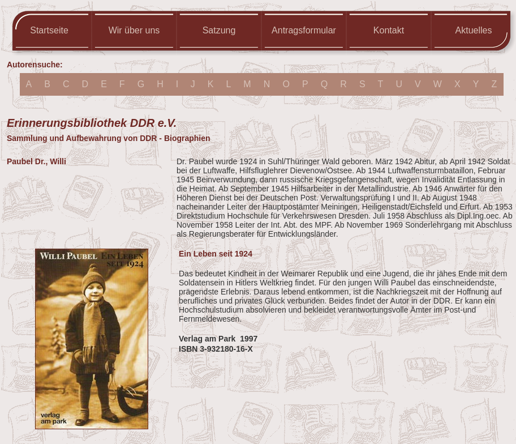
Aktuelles (473, 30)
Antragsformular (304, 30)
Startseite (49, 30)
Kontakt (388, 30)
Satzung (219, 30)
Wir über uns (134, 30)
